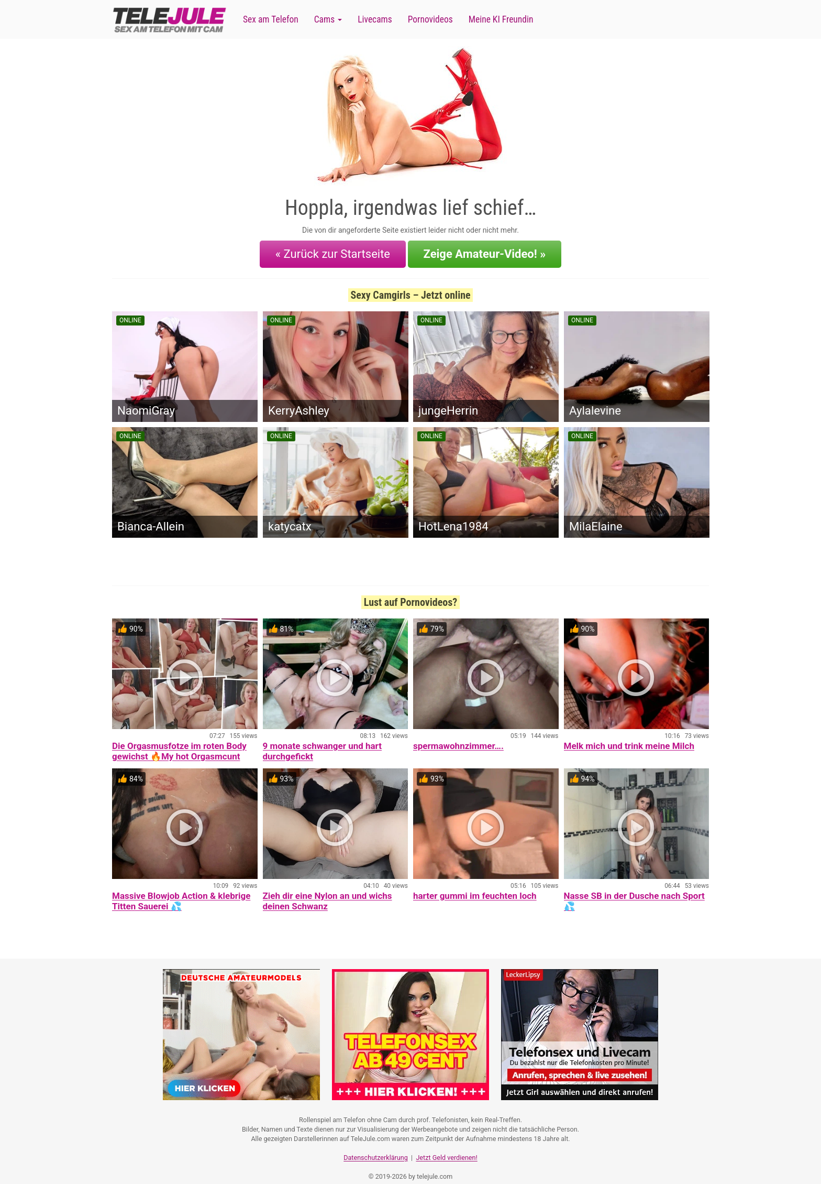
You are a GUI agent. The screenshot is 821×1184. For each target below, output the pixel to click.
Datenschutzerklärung (375, 1145)
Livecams (375, 19)
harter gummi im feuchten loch (475, 888)
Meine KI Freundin (501, 19)
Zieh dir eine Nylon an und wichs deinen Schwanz (327, 893)
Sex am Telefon (270, 19)
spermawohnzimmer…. (458, 738)
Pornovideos (430, 19)
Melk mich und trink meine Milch (629, 738)
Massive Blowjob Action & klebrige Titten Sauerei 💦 (181, 893)
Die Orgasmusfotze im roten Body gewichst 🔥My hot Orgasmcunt (179, 743)
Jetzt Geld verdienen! (446, 1145)
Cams (328, 19)
